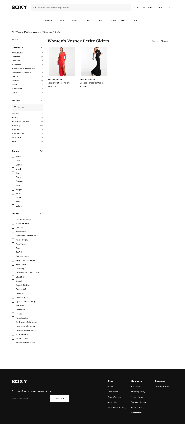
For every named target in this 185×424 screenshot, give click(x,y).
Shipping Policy (138, 391)
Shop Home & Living (117, 407)
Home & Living (118, 20)
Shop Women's (114, 397)
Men (62, 20)
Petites (15, 80)
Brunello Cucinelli (20, 121)
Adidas (15, 113)
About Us (135, 386)
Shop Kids (112, 402)
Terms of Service (138, 402)
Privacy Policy (137, 407)
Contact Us (136, 413)
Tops (14, 92)
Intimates (16, 64)
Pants (15, 76)
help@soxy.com (162, 386)
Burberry (16, 125)
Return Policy (137, 397)
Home (110, 386)
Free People (18, 133)
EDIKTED (16, 129)
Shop (136, 7)
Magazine (148, 7)
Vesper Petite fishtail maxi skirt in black (92, 82)
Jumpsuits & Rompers (23, 68)
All (13, 32)
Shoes (75, 20)
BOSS (15, 117)
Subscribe (59, 398)
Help (171, 7)
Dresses (16, 60)
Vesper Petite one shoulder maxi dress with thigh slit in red (60, 82)
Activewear (17, 52)
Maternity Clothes (21, 72)
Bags (88, 20)
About (160, 7)
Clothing (47, 32)
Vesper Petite (23, 32)
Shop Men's (113, 391)
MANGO (16, 137)
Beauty (137, 20)
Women (48, 20)
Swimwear (17, 88)
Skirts (14, 84)
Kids (101, 20)
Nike (14, 141)
